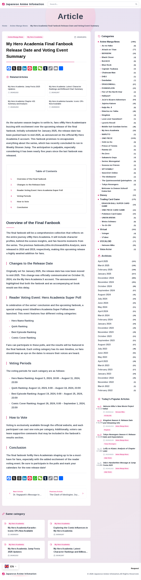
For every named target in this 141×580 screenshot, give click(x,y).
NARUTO (118, 134)
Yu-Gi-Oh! (118, 225)
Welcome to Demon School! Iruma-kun (118, 189)
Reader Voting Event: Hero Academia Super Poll (40, 190)
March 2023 (103, 365)
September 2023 (106, 340)
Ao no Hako (118, 46)
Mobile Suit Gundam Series (118, 127)
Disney (117, 195)
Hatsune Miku (118, 245)
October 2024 (105, 286)
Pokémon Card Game (118, 214)
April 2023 (103, 361)
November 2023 (106, 332)
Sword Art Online (118, 173)
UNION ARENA (118, 218)
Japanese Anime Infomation (23, 4)
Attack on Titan (118, 50)
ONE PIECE (118, 138)
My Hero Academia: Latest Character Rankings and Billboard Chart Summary (71, 552)
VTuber (118, 237)
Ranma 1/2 (118, 150)
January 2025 (104, 274)
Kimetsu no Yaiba (118, 111)
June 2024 (103, 303)
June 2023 (103, 353)
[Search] (136, 4)
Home (4, 26)
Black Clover (118, 57)
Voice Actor (117, 249)
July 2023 (102, 349)
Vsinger (118, 233)
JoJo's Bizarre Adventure (118, 100)
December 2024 (106, 278)
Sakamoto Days (118, 157)
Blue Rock (118, 65)
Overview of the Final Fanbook (31, 179)
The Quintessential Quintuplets (118, 180)
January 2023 (104, 374)
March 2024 (103, 315)
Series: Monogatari (118, 161)
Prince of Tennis (118, 146)
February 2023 (105, 369)
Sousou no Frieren (118, 165)
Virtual (117, 229)
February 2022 (105, 390)
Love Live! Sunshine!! (118, 119)
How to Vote (23, 201)
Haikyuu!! (118, 96)
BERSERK (118, 53)
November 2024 (106, 282)
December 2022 (106, 378)
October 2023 (105, 336)
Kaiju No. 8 (118, 107)
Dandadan (118, 80)
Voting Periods (24, 196)
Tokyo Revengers (118, 184)
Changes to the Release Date (31, 185)
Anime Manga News (19, 26)
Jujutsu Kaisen (118, 103)
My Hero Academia (34, 37)
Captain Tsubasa (118, 69)
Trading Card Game (117, 199)
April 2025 (103, 261)
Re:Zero (118, 154)
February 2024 (105, 320)
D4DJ (118, 76)
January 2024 (104, 324)
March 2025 (103, 265)
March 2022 (103, 386)
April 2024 (103, 311)
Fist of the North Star (118, 92)
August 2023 (104, 344)
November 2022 (106, 382)
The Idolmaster (118, 177)
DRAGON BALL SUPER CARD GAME (118, 204)
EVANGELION (118, 88)
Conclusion (22, 207)
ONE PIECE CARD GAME (118, 210)
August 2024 (104, 295)
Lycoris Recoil (118, 123)
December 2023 (106, 328)
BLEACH (118, 61)
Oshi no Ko (118, 142)
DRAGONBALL (118, 84)
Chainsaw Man (118, 73)
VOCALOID (117, 241)
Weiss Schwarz (118, 221)
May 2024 (102, 307)
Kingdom (118, 115)
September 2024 (106, 290)
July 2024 (102, 299)
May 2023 (102, 357)
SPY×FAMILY (118, 169)
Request (135, 568)
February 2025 (105, 270)
